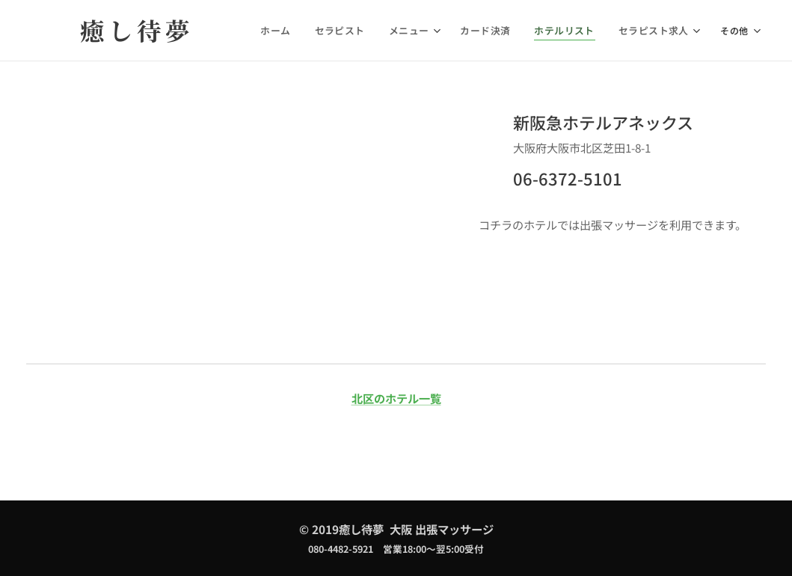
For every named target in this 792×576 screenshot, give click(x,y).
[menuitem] (294, 30)
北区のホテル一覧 (396, 398)
